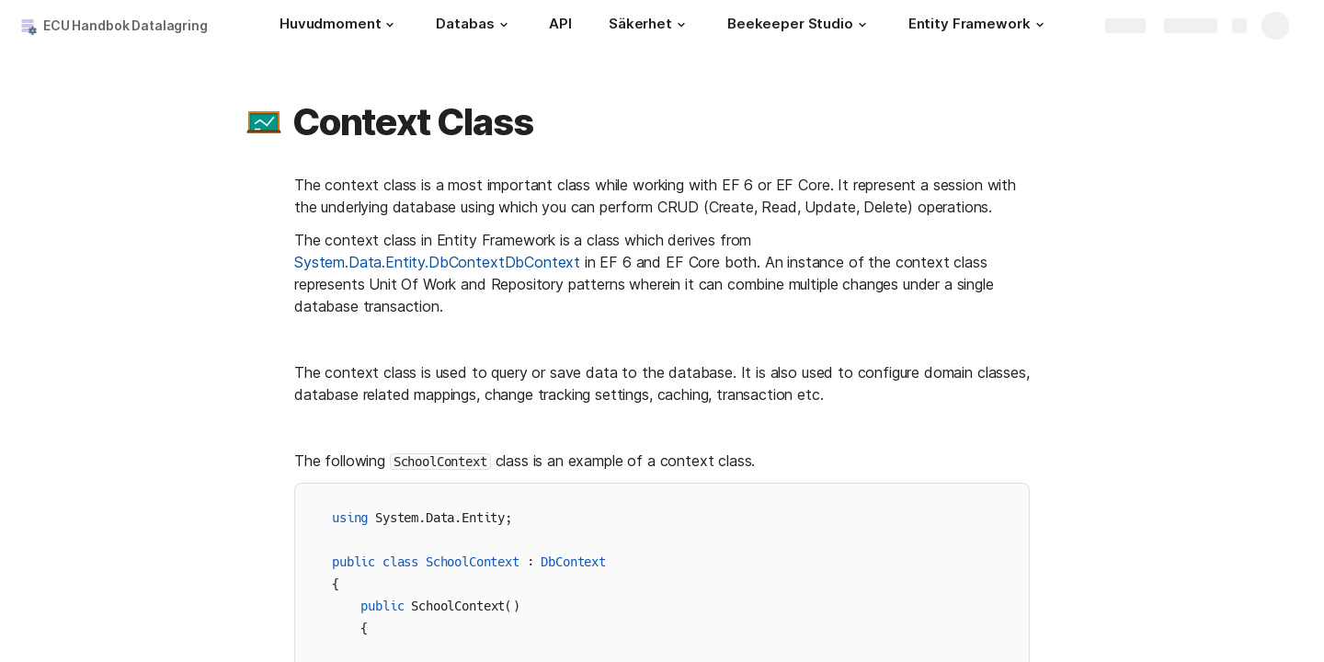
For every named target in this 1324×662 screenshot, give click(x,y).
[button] (390, 25)
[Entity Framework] (978, 25)
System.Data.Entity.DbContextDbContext (437, 262)
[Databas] (474, 25)
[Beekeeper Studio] (799, 25)
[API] (560, 25)
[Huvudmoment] (339, 25)
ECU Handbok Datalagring (125, 25)
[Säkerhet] (649, 25)
